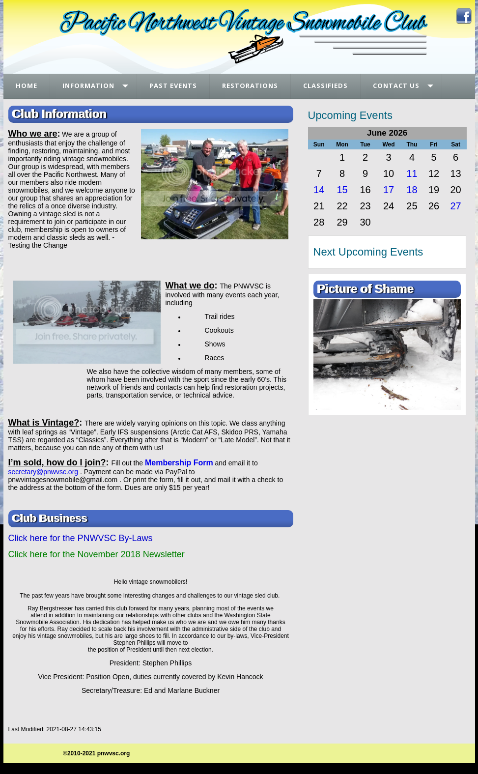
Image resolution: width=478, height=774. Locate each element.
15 (342, 189)
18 (411, 189)
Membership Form (179, 463)
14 (318, 189)
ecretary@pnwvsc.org (45, 472)
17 (388, 189)
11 (411, 173)
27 (455, 206)
